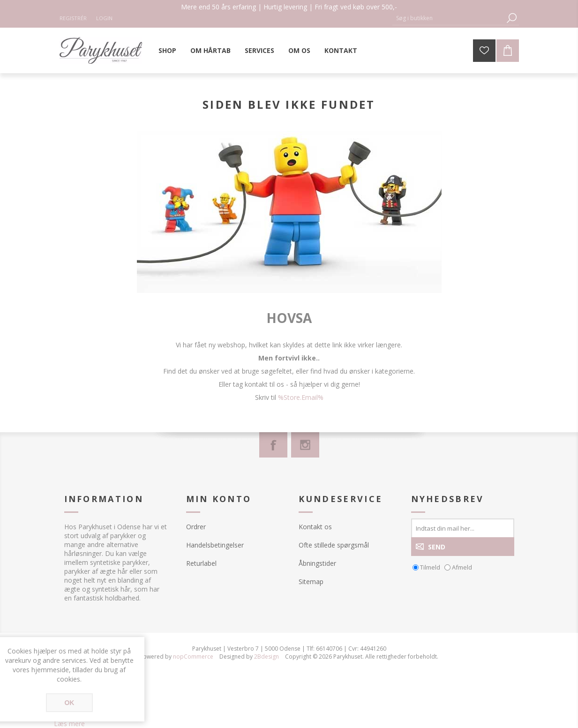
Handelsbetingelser (215, 544)
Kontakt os (315, 526)
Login (104, 18)
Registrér (73, 18)
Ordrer (196, 526)
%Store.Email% (300, 397)
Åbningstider (317, 563)
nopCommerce (193, 656)
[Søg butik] (448, 18)
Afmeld (462, 567)
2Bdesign (266, 656)
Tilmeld (430, 567)
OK (69, 702)
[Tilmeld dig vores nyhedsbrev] (462, 527)
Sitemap (311, 581)
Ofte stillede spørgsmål (334, 544)
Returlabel (201, 563)
